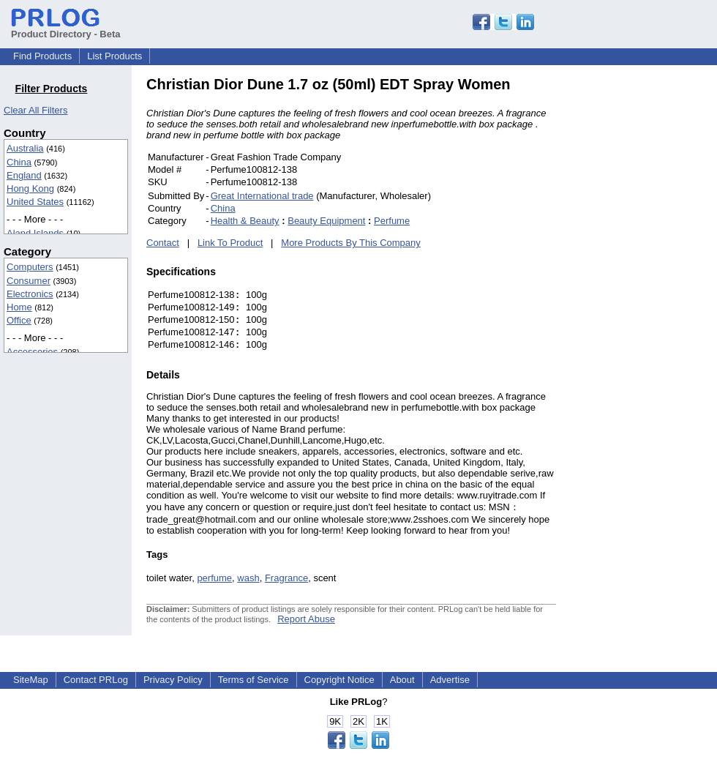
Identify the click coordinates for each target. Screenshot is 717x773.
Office (19, 320)
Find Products (42, 56)
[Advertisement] (654, 295)
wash (248, 577)
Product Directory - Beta (66, 29)
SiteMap (30, 679)
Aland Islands (35, 233)
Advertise (450, 679)
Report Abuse (306, 618)
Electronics (30, 293)
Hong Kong (30, 188)
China (19, 162)
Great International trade (262, 195)
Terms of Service (253, 679)
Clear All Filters (35, 110)
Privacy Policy (173, 679)
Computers (30, 266)
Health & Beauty (245, 220)
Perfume (392, 220)
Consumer (28, 280)
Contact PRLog (96, 679)
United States (35, 201)
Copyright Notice (339, 679)
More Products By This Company (351, 242)
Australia (25, 148)
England (24, 175)
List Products (114, 56)
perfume (214, 577)
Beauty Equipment (326, 220)
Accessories (32, 351)
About (402, 679)
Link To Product (230, 242)
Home (19, 307)
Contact (162, 242)
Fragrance (286, 577)
